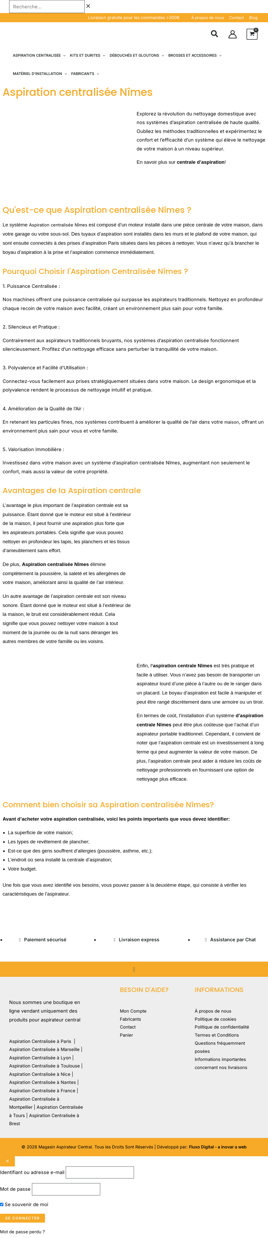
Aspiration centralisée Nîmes (61, 224)
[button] (215, 34)
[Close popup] (7, 1161)
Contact (128, 1029)
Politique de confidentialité (224, 1029)
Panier (127, 1037)
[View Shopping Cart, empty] (252, 34)
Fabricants (131, 1020)
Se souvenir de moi (24, 1206)
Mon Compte (134, 1011)
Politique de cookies (217, 1020)
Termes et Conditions (219, 1037)
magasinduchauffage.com (32, 913)
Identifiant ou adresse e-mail (32, 1173)
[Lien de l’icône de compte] (232, 34)
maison (232, 422)
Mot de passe (15, 1190)
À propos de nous (207, 17)
